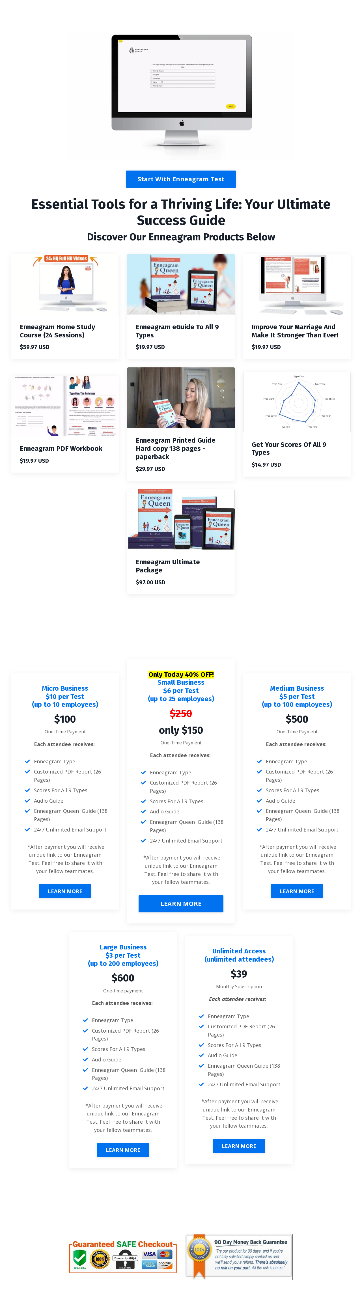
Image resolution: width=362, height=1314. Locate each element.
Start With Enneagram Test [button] (181, 179)
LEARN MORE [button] (65, 891)
